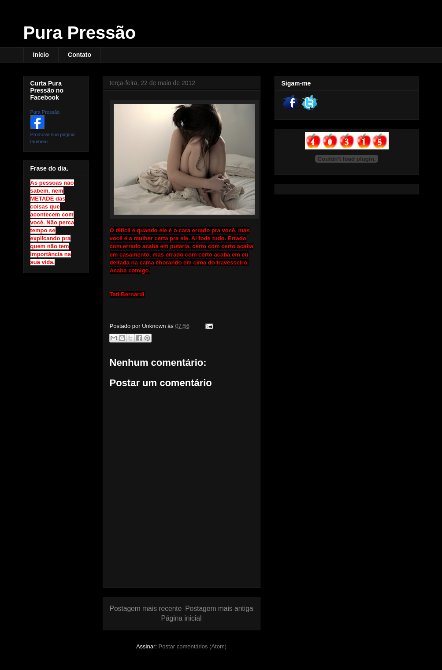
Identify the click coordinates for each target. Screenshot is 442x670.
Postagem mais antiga (219, 608)
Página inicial (181, 618)
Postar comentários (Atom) (192, 646)
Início (41, 54)
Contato (79, 54)
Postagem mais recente (146, 608)
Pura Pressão (79, 32)
